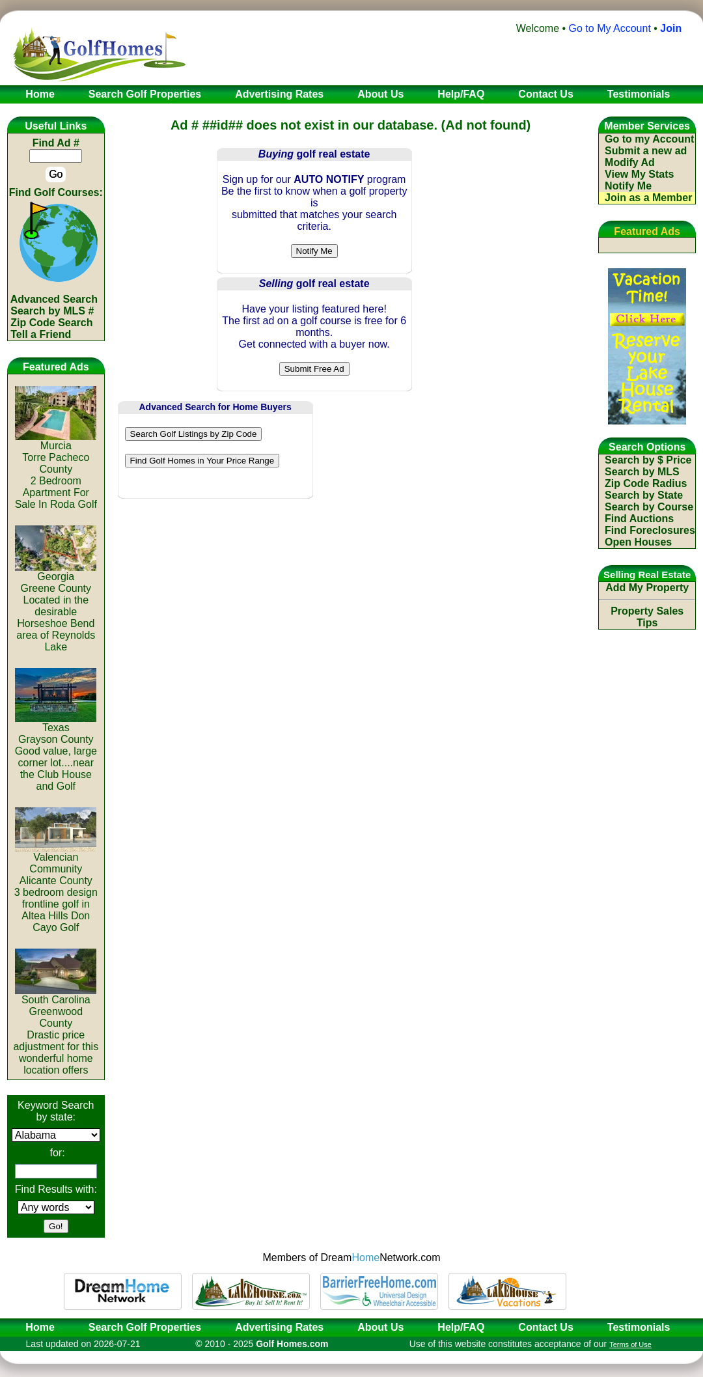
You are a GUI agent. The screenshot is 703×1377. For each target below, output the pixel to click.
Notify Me (628, 185)
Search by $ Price (648, 460)
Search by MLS (642, 471)
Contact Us (545, 1327)
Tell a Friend (40, 334)
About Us (380, 1327)
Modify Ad (630, 162)
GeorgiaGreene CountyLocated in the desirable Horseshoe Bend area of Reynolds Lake (55, 607)
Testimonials (638, 1327)
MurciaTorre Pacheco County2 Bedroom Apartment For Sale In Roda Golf (56, 470)
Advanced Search (54, 299)
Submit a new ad (646, 150)
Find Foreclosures (650, 530)
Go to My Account (610, 28)
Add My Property (647, 587)
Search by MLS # (52, 310)
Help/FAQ (460, 1327)
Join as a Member (648, 197)
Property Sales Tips (647, 616)
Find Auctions (639, 518)
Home (36, 1327)
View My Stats (639, 174)
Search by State (644, 495)
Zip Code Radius (646, 483)
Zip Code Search (51, 322)
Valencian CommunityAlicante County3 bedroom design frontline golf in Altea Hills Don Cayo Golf (56, 887)
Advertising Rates (279, 1327)
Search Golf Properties (145, 1327)
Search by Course (649, 506)
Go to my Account (649, 139)
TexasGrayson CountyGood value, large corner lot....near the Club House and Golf (56, 752)
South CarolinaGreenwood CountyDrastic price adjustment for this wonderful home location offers (55, 1030)
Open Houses (638, 542)
